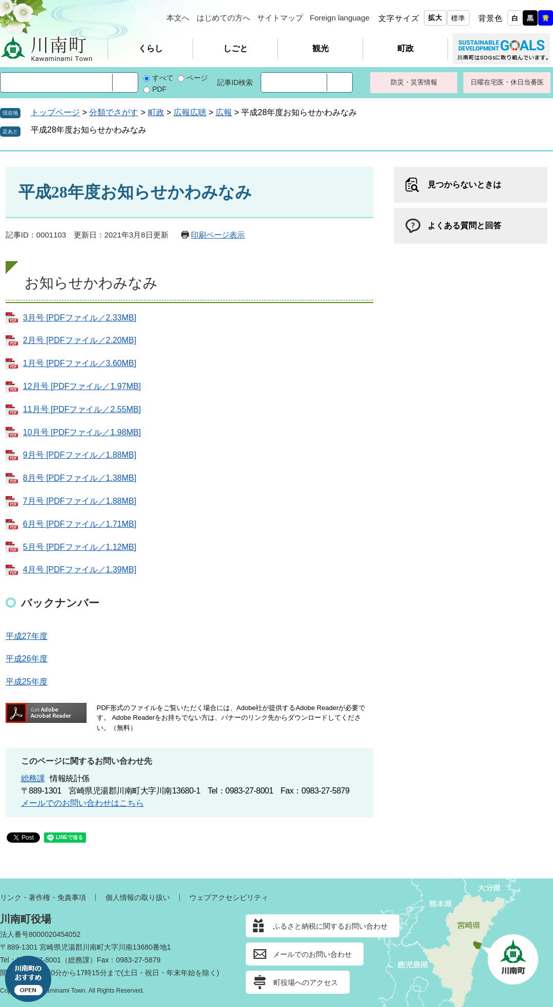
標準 (458, 18)
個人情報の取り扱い (137, 897)
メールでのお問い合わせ (312, 954)
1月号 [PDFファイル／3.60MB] (79, 363)
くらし (150, 48)
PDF (159, 89)
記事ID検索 (235, 82)
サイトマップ (280, 17)
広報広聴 (190, 112)
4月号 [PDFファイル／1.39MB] (79, 569)
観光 (320, 48)
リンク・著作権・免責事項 (43, 897)
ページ (197, 78)
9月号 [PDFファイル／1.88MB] (79, 455)
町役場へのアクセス (305, 982)
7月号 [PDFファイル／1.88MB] (79, 501)
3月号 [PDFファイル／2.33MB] (79, 317)
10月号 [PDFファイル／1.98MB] (82, 432)
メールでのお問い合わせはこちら (82, 803)
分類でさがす (113, 112)
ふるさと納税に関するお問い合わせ (330, 926)
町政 (405, 48)
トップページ (55, 112)
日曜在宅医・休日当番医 (507, 82)
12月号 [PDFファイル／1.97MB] (82, 386)
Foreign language (340, 17)
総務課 (33, 778)
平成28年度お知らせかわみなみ (88, 129)
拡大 (435, 18)
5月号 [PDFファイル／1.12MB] (79, 547)
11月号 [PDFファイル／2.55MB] (82, 409)
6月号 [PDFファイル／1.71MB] (79, 524)
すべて (163, 78)
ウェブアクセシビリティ (228, 897)
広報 (224, 112)
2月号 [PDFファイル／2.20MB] (79, 340)
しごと (235, 48)
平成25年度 (27, 681)
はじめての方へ (223, 17)
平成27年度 (27, 636)
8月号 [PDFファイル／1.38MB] (79, 478)
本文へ (177, 17)
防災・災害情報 (414, 82)
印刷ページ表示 (218, 234)
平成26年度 (27, 658)
